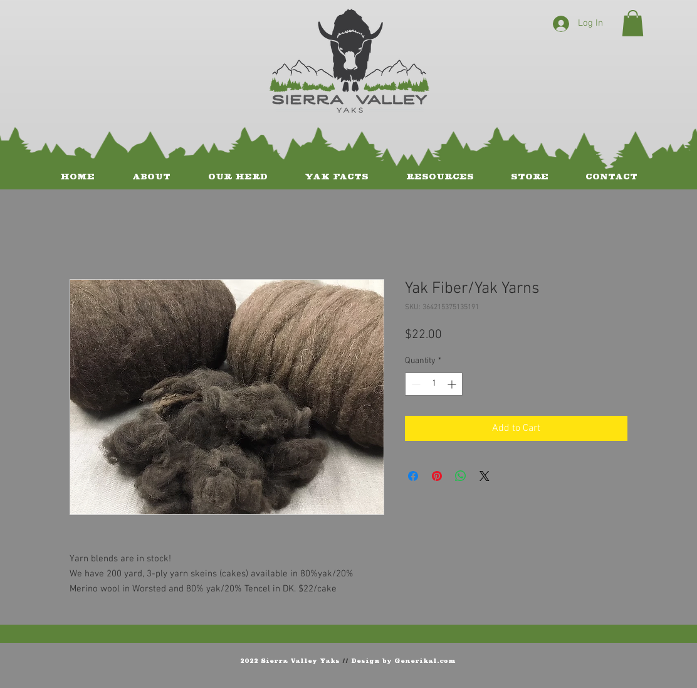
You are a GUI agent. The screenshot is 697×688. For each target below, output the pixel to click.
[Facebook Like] (608, 660)
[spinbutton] (433, 384)
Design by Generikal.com (403, 660)
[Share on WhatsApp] (460, 476)
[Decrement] (414, 384)
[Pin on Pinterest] (436, 476)
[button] (633, 23)
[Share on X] (484, 476)
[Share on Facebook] (413, 476)
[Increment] (453, 384)
